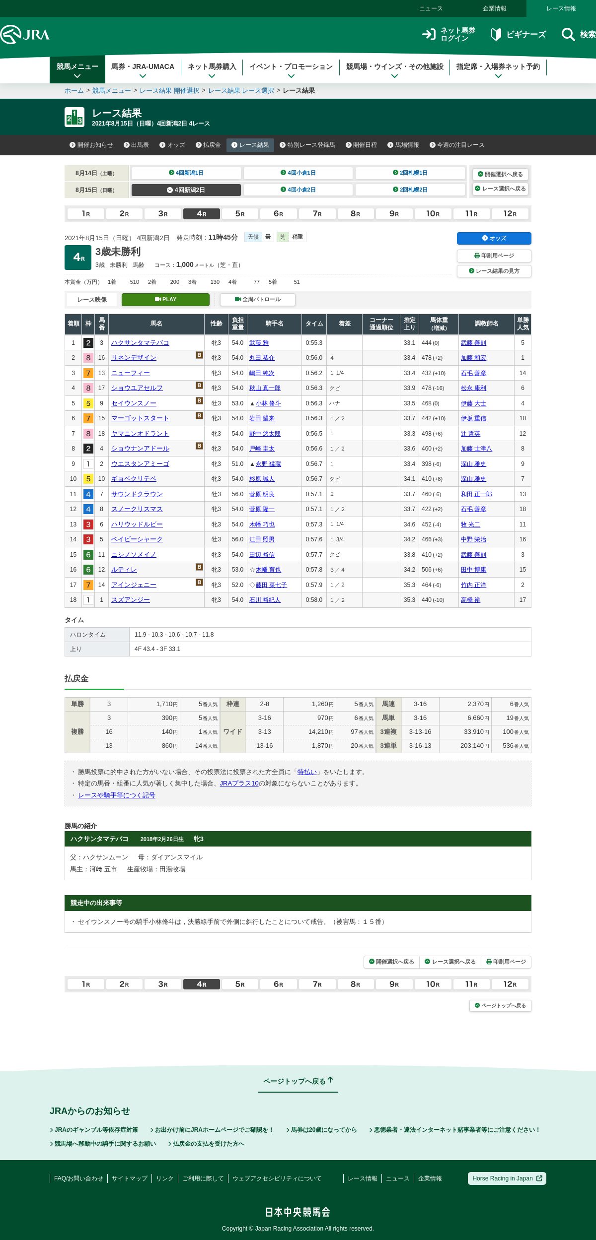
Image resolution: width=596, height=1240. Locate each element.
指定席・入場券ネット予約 (498, 71)
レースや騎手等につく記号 (116, 795)
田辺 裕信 (262, 554)
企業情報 (495, 8)
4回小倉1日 (298, 173)
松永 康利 (473, 388)
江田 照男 (262, 539)
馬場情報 (403, 144)
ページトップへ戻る (500, 1005)
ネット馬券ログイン (448, 34)
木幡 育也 (268, 569)
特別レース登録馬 (307, 144)
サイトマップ (130, 1178)
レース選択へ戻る (500, 189)
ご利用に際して (203, 1178)
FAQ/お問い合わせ (78, 1178)
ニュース (431, 8)
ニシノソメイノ (133, 554)
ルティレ (124, 569)
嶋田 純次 (262, 373)
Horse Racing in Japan (507, 1178)
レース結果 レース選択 (241, 90)
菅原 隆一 (262, 509)
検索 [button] (579, 34)
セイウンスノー (133, 403)
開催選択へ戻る (500, 174)
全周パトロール (258, 299)
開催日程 (361, 144)
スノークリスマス (137, 509)
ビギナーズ (518, 34)
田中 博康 (473, 569)
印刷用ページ (494, 256)
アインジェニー (133, 584)
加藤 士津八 (476, 448)
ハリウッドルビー (137, 524)
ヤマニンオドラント (140, 433)
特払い (307, 772)
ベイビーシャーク (137, 539)
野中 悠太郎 (265, 433)
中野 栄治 (473, 539)
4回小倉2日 (298, 190)
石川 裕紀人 (265, 599)
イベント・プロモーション (291, 71)
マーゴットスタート (140, 418)
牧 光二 (470, 524)
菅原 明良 (262, 494)
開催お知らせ (91, 144)
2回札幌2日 (410, 190)
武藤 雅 (259, 342)
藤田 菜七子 (271, 585)
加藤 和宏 (473, 357)
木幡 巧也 (262, 524)
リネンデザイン (133, 357)
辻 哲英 (470, 433)
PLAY (166, 299)
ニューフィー (130, 373)
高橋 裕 (470, 599)
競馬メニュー (77, 71)
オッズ (172, 144)
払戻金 (209, 144)
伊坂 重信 (473, 418)
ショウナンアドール (140, 448)
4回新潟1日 (186, 173)
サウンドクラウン (137, 494)
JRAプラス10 (239, 783)
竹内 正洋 (473, 585)
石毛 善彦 (473, 373)
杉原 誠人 (262, 478)
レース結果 (250, 144)
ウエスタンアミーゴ (140, 463)
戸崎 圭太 (262, 448)
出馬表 (136, 144)
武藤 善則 (473, 342)
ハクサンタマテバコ (140, 342)
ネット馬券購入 (212, 71)
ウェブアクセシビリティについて (277, 1178)
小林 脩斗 (268, 403)
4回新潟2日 (186, 190)
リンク (165, 1178)
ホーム (74, 90)
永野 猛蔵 (268, 463)
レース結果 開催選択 (170, 90)
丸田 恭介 (262, 357)
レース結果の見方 (494, 271)
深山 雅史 (473, 463)
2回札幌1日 (410, 173)
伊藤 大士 (473, 403)
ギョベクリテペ (133, 478)
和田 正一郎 (476, 494)
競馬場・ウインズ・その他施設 (395, 71)
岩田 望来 (262, 418)
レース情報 (561, 8)
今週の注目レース (457, 144)
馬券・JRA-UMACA (142, 71)
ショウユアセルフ (137, 388)
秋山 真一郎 (265, 388)
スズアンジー (130, 599)
